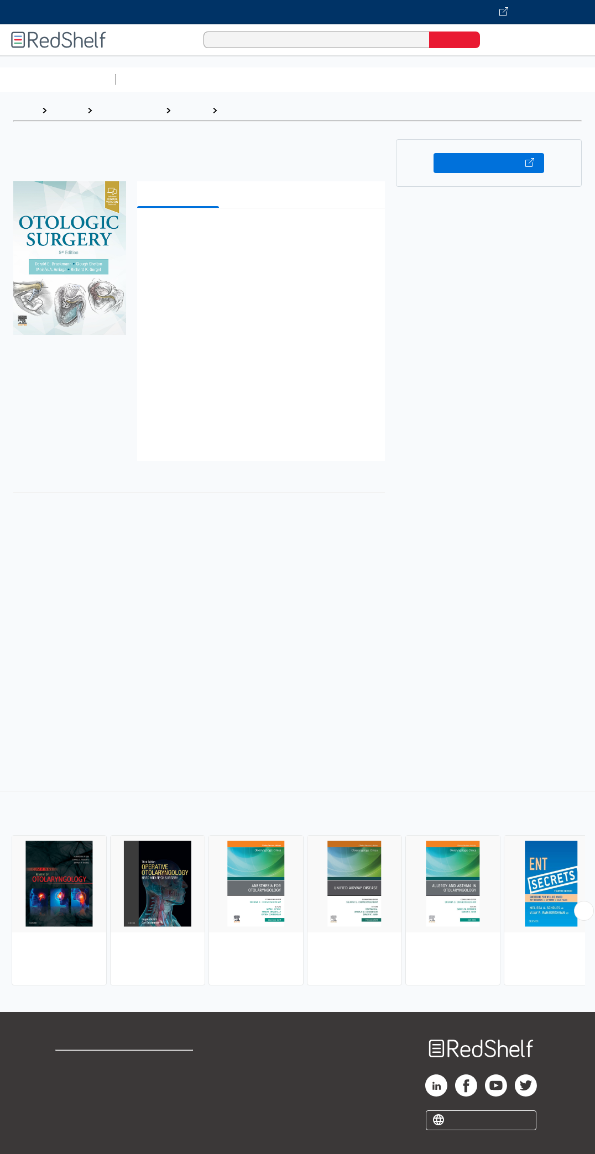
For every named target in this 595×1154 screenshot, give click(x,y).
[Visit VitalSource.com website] (297, 12)
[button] (263, 233)
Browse (67, 110)
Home (24, 110)
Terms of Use (176, 1063)
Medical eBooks (128, 110)
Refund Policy (176, 1081)
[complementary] (297, 889)
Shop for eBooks (90, 1063)
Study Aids (149, 79)
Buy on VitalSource (489, 163)
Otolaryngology (254, 110)
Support (71, 1081)
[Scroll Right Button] (584, 911)
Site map (73, 1116)
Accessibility (173, 1099)
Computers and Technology (315, 79)
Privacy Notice (86, 1099)
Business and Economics (429, 79)
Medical (191, 110)
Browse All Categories (57, 79)
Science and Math (216, 79)
